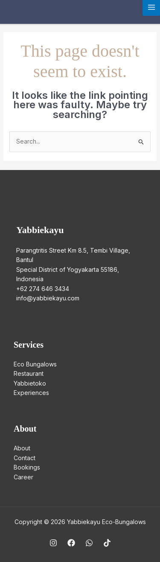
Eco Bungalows (35, 364)
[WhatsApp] (89, 543)
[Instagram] (53, 543)
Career (23, 477)
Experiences (31, 392)
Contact (24, 457)
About (22, 448)
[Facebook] (71, 543)
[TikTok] (107, 543)
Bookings (27, 467)
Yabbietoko (30, 383)
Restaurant (29, 373)
